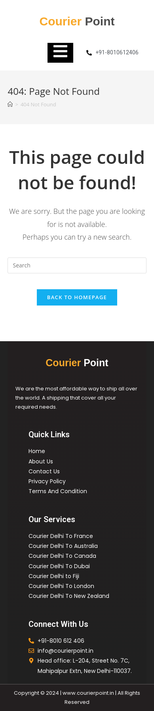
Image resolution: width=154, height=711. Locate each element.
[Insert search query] (77, 265)
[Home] (10, 104)
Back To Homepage (77, 297)
